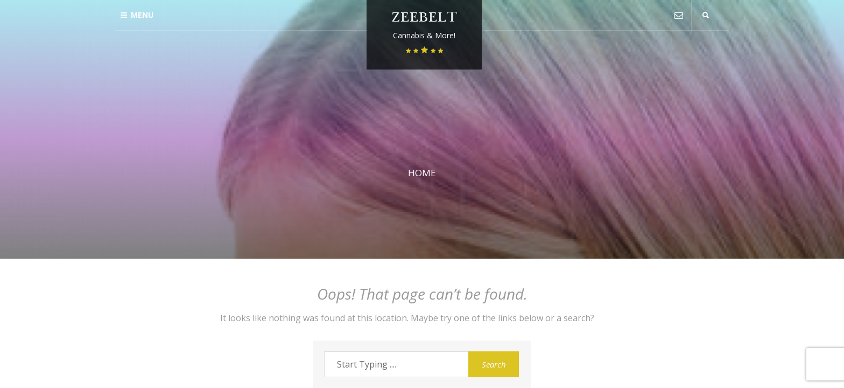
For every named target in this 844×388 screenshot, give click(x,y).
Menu (137, 15)
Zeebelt (424, 18)
